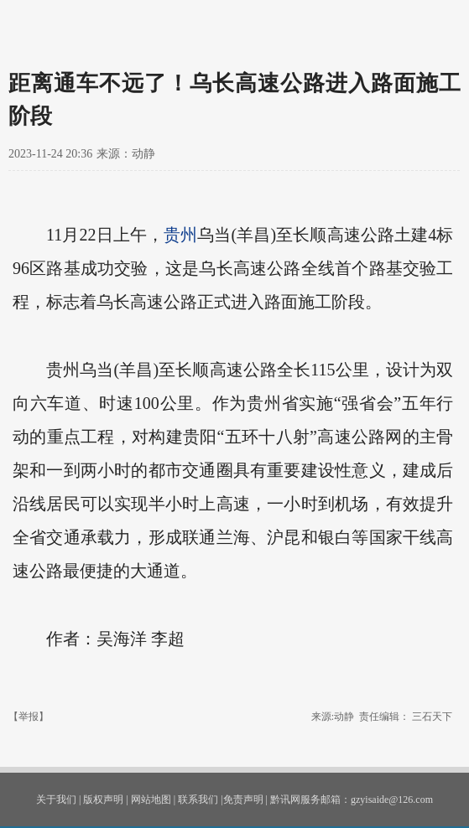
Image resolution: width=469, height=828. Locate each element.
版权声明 (103, 799)
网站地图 (151, 799)
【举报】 (28, 716)
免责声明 (243, 799)
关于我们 (56, 799)
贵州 (180, 234)
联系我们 (198, 799)
